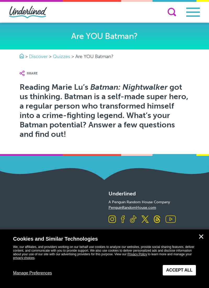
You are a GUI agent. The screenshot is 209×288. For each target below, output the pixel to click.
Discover (38, 56)
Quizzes (61, 56)
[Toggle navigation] (193, 12)
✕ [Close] (201, 236)
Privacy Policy (137, 254)
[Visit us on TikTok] (133, 220)
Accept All (179, 270)
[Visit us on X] (145, 220)
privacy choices (24, 258)
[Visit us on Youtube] (171, 220)
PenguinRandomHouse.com (132, 207)
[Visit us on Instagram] (112, 220)
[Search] (172, 12)
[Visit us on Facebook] (123, 220)
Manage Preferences (32, 273)
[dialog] (104, 258)
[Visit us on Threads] (157, 220)
